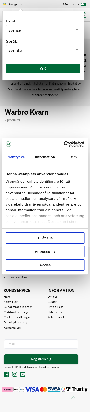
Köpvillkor (10, 302)
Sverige (13, 4)
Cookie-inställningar (17, 317)
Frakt (7, 296)
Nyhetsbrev (55, 312)
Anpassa (45, 251)
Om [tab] (74, 157)
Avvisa (45, 265)
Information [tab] (45, 157)
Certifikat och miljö (16, 312)
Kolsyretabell (56, 317)
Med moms (74, 5)
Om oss (53, 296)
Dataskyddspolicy (15, 322)
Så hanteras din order (18, 307)
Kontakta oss (12, 327)
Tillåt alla (45, 238)
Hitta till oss (55, 307)
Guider (52, 302)
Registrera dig (41, 359)
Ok (43, 68)
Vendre (56, 367)
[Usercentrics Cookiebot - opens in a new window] (64, 144)
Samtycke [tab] (16, 157)
